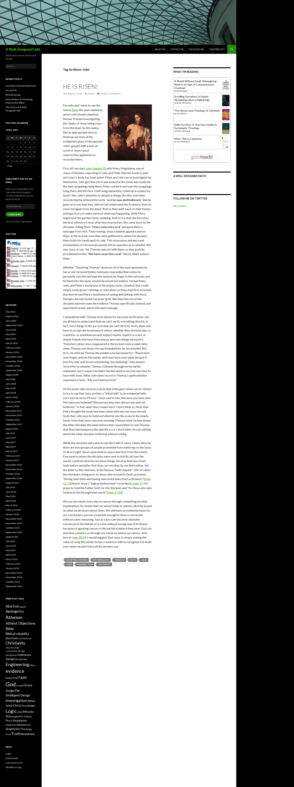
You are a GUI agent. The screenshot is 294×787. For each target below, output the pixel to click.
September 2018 (14, 370)
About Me (160, 49)
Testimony (104, 564)
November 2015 (14, 523)
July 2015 (10, 541)
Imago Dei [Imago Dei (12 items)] (13, 690)
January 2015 (12, 568)
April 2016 (11, 500)
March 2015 (12, 559)
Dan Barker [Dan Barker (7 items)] (11, 655)
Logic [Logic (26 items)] (11, 711)
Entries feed (12, 758)
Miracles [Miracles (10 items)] (28, 711)
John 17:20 (115, 492)
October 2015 (13, 527)
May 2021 (11, 311)
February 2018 (13, 401)
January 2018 (12, 406)
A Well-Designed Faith (23, 49)
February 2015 (13, 563)
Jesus (144, 560)
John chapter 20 (96, 168)
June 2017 (11, 437)
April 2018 (11, 392)
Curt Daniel (182, 113)
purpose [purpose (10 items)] (22, 720)
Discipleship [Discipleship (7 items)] (21, 659)
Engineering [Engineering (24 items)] (17, 664)
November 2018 (14, 361)
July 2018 (10, 379)
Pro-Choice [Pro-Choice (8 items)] (25, 716)
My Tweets (180, 205)
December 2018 (14, 356)
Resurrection (85, 564)
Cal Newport (182, 91)
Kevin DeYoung (183, 131)
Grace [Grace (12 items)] (28, 685)
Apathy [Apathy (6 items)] (23, 606)
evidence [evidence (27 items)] (15, 671)
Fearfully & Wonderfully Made (21, 85)
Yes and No (11, 90)
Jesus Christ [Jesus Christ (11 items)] (13, 705)
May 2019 (11, 334)
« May (9, 165)
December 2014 (14, 572)
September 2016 (14, 478)
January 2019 (12, 352)
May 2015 (11, 550)
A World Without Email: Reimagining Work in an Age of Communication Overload (195, 84)
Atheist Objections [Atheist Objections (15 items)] (20, 623)
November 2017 (14, 415)
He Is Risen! (80, 86)
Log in (8, 753)
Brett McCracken (184, 103)
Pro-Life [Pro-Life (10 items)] (11, 720)
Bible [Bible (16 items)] (10, 628)
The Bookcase (196, 49)
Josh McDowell (183, 141)
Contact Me (177, 49)
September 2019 (14, 325)
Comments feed (14, 762)
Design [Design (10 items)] (10, 659)
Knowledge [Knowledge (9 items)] (28, 705)
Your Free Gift (217, 49)
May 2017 (11, 442)
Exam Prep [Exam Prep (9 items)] (12, 677)
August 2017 (12, 428)
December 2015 (14, 518)
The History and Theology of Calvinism (197, 110)
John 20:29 (79, 537)
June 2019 (11, 329)
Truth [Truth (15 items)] (15, 734)
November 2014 (14, 577)
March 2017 (12, 451)
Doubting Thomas (77, 560)
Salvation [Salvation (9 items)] (21, 724)
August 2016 (12, 482)
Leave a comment (110, 93)
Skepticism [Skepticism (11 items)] (13, 729)
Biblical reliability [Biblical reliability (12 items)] (17, 634)
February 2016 (13, 509)
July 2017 (10, 433)
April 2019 (11, 338)
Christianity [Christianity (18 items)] (15, 643)
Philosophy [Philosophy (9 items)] (12, 716)
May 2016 (11, 496)
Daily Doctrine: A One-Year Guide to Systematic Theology (195, 126)
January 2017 (12, 460)
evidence (120, 560)
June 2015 (11, 545)
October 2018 (13, 365)
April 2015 (11, 554)
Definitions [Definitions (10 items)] (24, 654)
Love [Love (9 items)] (20, 711)
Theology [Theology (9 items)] (26, 729)
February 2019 (13, 347)
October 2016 (13, 473)
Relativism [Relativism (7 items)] (11, 724)
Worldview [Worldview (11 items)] (27, 734)
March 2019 (12, 343)
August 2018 (12, 374)
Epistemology (101, 560)
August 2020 (12, 316)
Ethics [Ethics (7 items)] (32, 665)
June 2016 (11, 491)
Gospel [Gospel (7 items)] (19, 685)
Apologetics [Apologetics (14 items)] (15, 611)
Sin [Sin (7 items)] (29, 724)
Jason (90, 93)
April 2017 (11, 446)
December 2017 (14, 410)
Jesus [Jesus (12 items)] (31, 701)
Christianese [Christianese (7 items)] (24, 638)
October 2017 (13, 419)
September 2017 (14, 424)
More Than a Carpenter (188, 138)
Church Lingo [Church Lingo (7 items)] (12, 647)
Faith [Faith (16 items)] (22, 677)
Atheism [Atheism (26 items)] (14, 617)
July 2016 (10, 487)
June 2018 (11, 383)
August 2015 (12, 536)
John (69, 564)
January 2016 (12, 514)
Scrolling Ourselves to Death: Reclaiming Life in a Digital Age (192, 98)
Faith (133, 560)
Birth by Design (13, 94)
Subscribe (14, 214)
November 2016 (14, 469)
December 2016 (14, 464)
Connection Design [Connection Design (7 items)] (15, 651)
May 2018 (11, 388)
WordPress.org (13, 767)
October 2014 (13, 581)
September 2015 (14, 532)
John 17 (138, 483)
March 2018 (12, 397)
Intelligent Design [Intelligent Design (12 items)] (18, 695)
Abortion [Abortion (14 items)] (12, 606)
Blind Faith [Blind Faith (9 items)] (12, 638)
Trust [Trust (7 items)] (8, 734)
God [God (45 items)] (11, 684)
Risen (74, 110)
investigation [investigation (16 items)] (16, 700)
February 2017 (13, 455)
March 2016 (12, 505)
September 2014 (14, 586)
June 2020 (11, 320)
